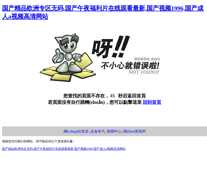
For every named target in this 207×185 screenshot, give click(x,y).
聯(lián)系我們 (134, 131)
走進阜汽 (97, 131)
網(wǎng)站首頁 (76, 131)
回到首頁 (152, 102)
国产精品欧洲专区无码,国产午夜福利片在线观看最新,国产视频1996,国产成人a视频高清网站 (64, 149)
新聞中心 (114, 131)
